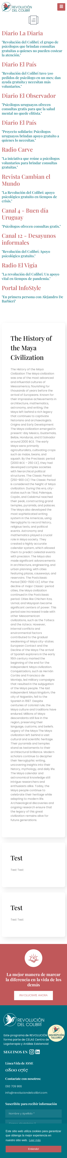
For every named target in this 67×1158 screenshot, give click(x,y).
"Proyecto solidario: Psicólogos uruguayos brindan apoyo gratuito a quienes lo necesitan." (30, 135)
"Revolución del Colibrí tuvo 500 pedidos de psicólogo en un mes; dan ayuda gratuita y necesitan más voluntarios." (31, 79)
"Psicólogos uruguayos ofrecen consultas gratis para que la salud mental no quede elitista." (28, 109)
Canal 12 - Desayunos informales (29, 239)
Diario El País (19, 122)
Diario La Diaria (22, 33)
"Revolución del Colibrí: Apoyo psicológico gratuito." (26, 253)
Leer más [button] (35, 1140)
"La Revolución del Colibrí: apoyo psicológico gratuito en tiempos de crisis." (29, 196)
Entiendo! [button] (33, 1149)
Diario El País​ (19, 64)
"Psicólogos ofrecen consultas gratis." (31, 226)
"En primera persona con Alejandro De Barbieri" (32, 298)
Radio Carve (17, 149)
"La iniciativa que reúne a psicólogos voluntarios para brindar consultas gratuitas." (31, 162)
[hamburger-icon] (61, 7)
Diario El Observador (29, 95)
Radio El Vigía (19, 265)
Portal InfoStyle (21, 287)
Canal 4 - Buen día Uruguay (25, 213)
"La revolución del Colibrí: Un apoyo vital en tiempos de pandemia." (30, 276)
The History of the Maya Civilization (31, 347)
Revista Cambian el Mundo (26, 180)
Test (17, 857)
